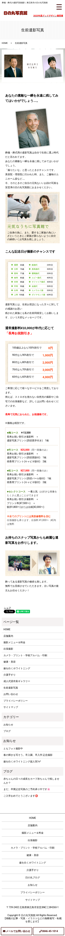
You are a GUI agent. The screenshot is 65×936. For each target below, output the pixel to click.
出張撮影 (8, 648)
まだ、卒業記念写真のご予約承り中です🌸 (26, 789)
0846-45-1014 (50, 931)
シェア (7, 608)
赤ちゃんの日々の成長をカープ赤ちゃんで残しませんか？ (31, 780)
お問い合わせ (10, 694)
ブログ (7, 731)
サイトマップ (10, 707)
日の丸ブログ (32, 877)
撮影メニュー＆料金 (14, 642)
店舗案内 (8, 636)
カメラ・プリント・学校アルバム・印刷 (25, 655)
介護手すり (9, 674)
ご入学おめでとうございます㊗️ (20, 795)
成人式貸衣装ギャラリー (16, 681)
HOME (5, 43)
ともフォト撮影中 (13, 748)
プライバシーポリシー (15, 700)
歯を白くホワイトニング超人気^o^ (22, 761)
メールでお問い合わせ (18, 931)
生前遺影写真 (10, 687)
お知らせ (8, 724)
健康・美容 (9, 661)
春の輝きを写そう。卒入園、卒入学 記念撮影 (28, 755)
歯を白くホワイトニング (16, 668)
